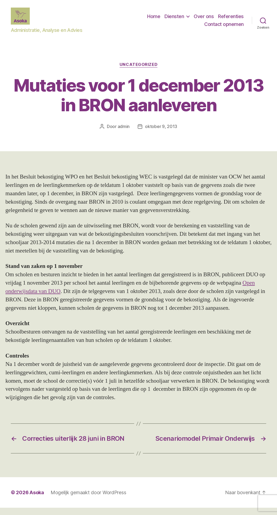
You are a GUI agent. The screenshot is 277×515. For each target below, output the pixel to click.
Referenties (231, 20)
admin (124, 133)
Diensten (174, 20)
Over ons (204, 20)
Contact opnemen (224, 28)
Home (153, 20)
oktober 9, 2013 (161, 133)
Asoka (36, 500)
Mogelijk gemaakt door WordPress (88, 500)
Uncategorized (138, 71)
